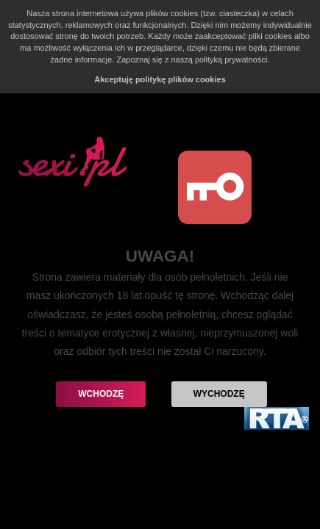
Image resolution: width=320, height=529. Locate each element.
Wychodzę (219, 394)
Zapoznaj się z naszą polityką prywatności (192, 59)
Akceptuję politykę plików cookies (160, 79)
